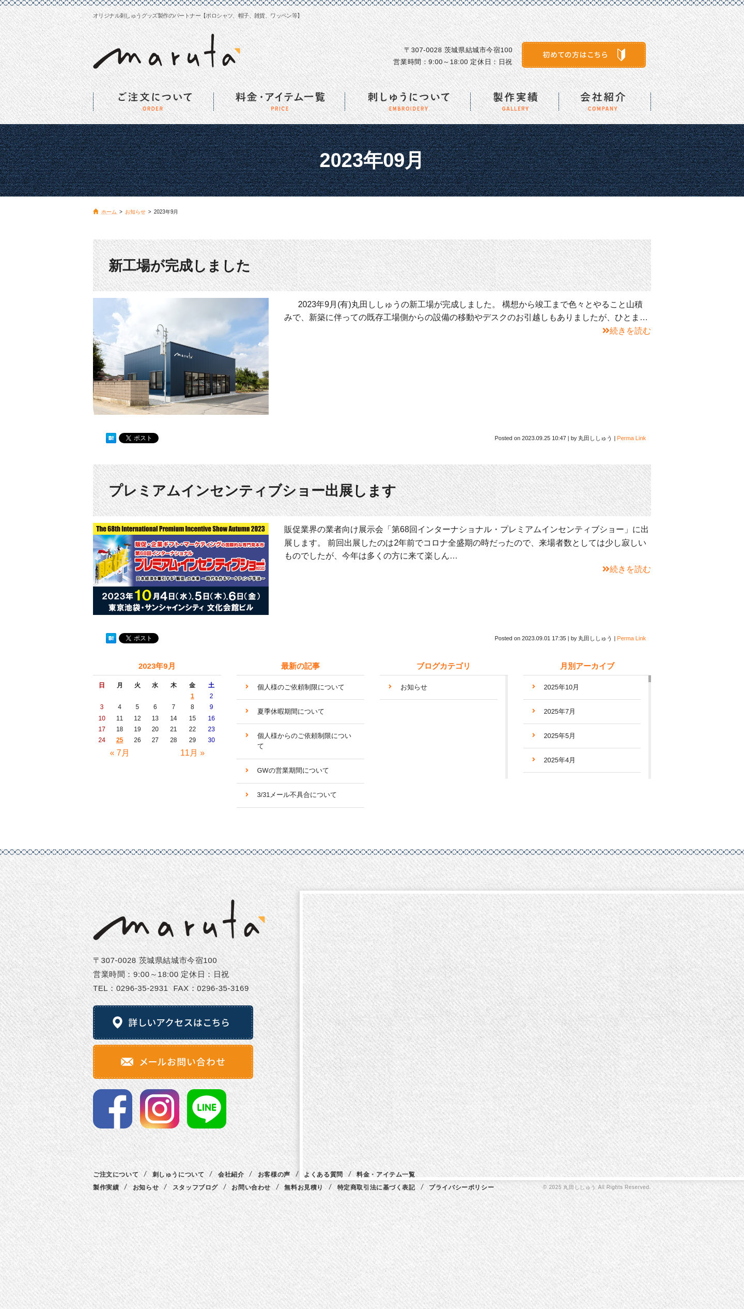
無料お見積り (303, 1187)
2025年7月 (560, 711)
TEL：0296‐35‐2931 (130, 988)
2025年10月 (562, 687)
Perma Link (631, 438)
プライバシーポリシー (461, 1187)
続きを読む (626, 330)
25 (119, 740)
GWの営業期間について (293, 770)
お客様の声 (274, 1174)
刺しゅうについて (178, 1174)
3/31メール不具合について (297, 795)
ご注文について (115, 1174)
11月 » (192, 752)
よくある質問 (323, 1174)
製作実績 (106, 1187)
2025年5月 (560, 736)
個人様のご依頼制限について (301, 687)
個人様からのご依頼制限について (304, 741)
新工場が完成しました (180, 266)
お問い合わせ (251, 1187)
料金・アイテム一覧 (386, 1174)
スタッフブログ (195, 1187)
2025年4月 (560, 760)
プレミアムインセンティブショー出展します (252, 491)
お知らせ (413, 687)
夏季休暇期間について (290, 711)
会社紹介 (231, 1174)
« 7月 (119, 752)
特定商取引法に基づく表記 (376, 1187)
